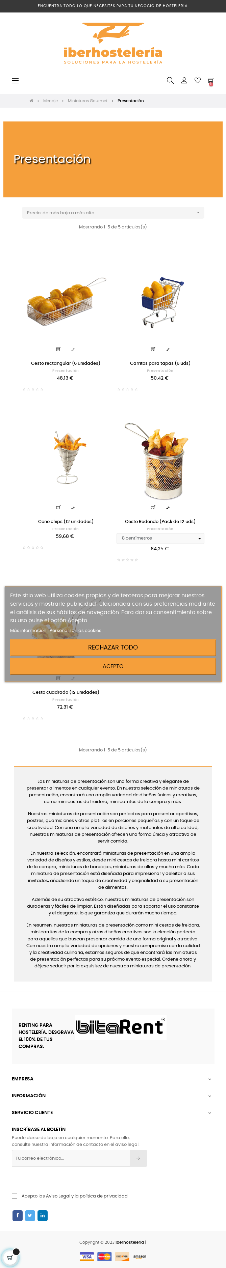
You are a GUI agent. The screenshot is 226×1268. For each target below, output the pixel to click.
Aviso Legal (58, 1196)
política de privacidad (104, 1196)
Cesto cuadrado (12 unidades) (65, 692)
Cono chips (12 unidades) (66, 522)
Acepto (113, 666)
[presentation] (66, 1180)
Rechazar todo (113, 647)
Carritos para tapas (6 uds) (160, 363)
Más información (28, 631)
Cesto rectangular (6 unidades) (65, 363)
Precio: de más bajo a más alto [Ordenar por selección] (115, 213)
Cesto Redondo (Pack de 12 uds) (160, 522)
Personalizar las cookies (75, 631)
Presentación (65, 371)
